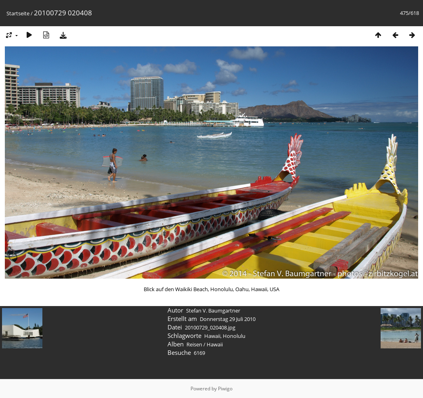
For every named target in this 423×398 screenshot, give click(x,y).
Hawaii (212, 336)
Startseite (17, 13)
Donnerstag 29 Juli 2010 (227, 319)
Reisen (194, 344)
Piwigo (225, 388)
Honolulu (234, 336)
